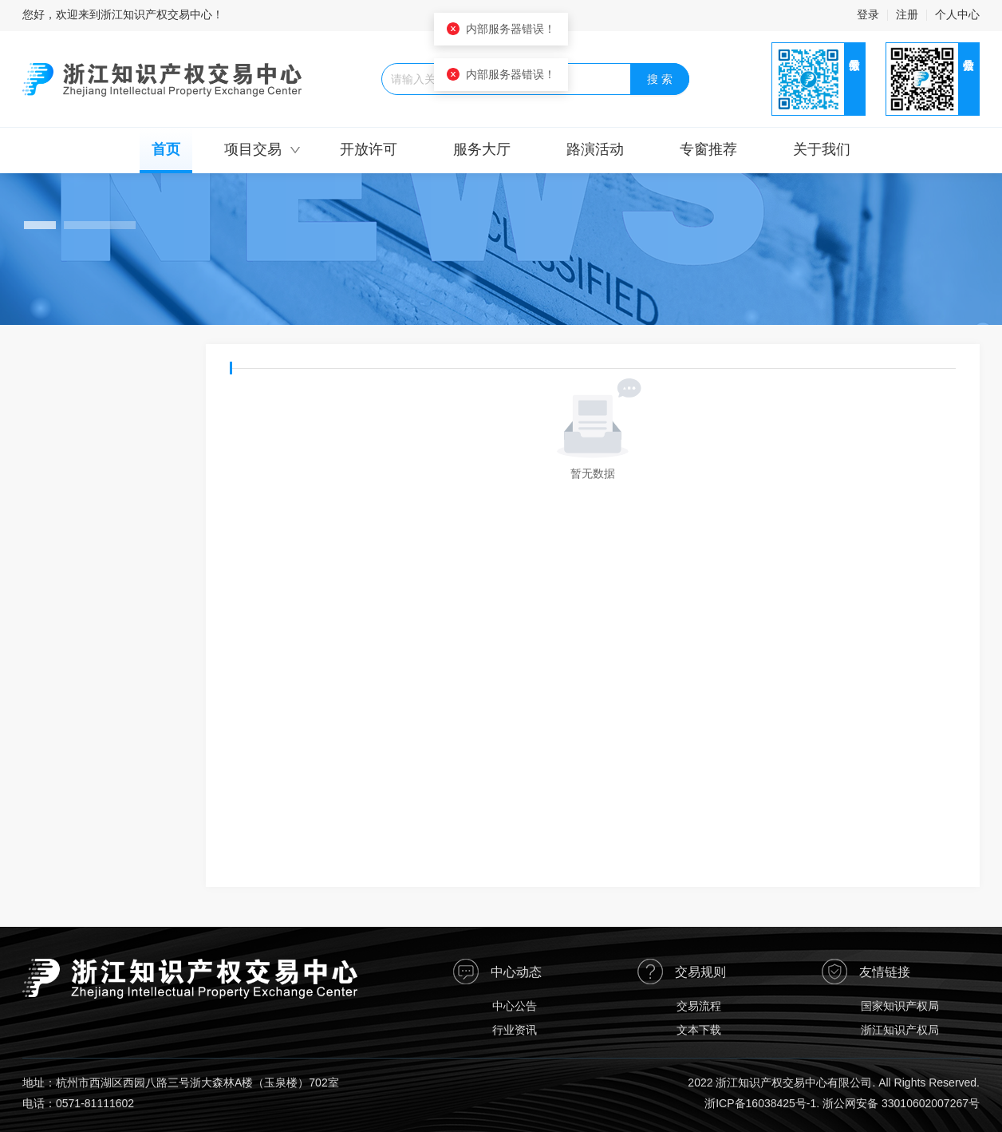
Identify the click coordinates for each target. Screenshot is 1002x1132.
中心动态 (516, 972)
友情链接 (884, 972)
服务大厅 (482, 149)
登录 (868, 14)
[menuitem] (166, 151)
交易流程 (699, 1005)
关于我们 (821, 149)
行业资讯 (514, 1029)
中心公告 (514, 1005)
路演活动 (595, 149)
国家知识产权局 (900, 1005)
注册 (907, 14)
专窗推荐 (708, 149)
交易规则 (700, 972)
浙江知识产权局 (900, 1029)
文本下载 (699, 1029)
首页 (166, 149)
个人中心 (957, 14)
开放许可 (368, 149)
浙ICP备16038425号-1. (761, 1103)
